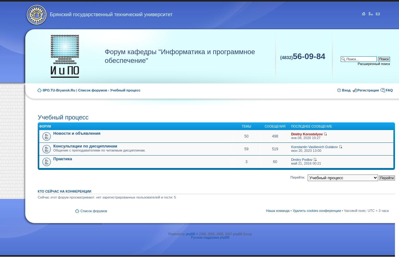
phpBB (190, 234)
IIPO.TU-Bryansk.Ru (59, 90)
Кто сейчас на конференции (64, 191)
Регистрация (368, 90)
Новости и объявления (76, 133)
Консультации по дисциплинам (85, 146)
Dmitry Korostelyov (307, 134)
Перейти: (298, 177)
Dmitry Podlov (301, 159)
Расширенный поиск (374, 64)
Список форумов (92, 90)
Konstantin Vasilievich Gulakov (314, 147)
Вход (346, 90)
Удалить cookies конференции (317, 211)
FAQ (389, 90)
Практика (62, 159)
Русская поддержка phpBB (210, 237)
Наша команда (278, 211)
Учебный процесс (125, 90)
